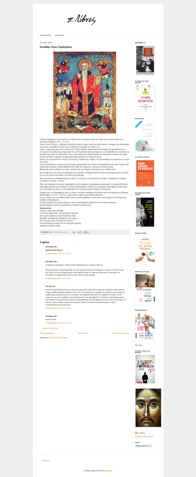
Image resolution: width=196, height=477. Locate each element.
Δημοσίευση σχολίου (50, 328)
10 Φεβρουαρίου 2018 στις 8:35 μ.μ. (58, 308)
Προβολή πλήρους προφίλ (144, 436)
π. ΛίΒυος (141, 433)
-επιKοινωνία (59, 35)
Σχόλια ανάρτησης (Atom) (58, 338)
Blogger (109, 471)
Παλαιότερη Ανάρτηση (120, 333)
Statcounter (46, 461)
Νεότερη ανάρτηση (47, 333)
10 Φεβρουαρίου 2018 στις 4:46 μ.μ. (58, 278)
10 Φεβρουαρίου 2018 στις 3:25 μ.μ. (58, 254)
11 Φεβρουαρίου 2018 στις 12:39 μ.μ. (59, 323)
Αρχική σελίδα (83, 333)
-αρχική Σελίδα (45, 35)
